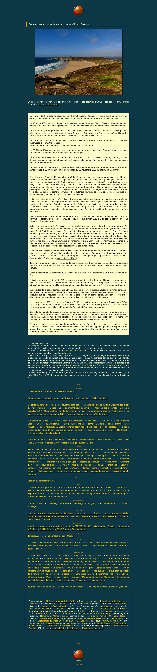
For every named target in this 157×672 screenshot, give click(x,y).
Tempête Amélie (35, 536)
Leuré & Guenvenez (112, 558)
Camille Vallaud (52, 433)
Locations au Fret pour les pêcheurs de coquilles (51, 487)
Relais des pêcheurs (49, 618)
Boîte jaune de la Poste (88, 562)
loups (62, 604)
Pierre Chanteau (104, 440)
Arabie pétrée (118, 411)
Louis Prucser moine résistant (78, 424)
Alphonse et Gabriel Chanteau (80, 440)
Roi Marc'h (122, 430)
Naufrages (32, 506)
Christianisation (66, 456)
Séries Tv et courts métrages (71, 587)
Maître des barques (46, 408)
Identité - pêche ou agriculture (96, 468)
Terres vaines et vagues (99, 411)
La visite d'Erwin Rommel (49, 424)
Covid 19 (64, 465)
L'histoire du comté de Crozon (42, 405)
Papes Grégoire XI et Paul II (100, 430)
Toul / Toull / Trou (36, 549)
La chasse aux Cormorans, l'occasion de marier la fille (54, 543)
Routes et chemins (65, 580)
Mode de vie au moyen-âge (72, 411)
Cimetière (85, 621)
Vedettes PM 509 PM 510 (78, 526)
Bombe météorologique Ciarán (59, 536)
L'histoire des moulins (38, 555)
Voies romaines (83, 398)
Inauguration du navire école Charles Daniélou (50, 513)
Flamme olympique (118, 587)
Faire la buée (122, 574)
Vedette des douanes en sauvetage (45, 526)
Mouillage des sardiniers (39, 497)
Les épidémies (59, 452)
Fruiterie (43, 562)
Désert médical (62, 577)
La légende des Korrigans (115, 543)
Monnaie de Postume (63, 398)
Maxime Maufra (122, 440)
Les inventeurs (72, 468)
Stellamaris (99, 526)
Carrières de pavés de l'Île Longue (98, 577)
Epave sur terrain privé (92, 628)
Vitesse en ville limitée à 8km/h (90, 580)
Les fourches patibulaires (70, 405)
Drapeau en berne (119, 546)
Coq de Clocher (95, 555)
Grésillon (62, 516)
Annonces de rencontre (50, 468)
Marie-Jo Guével (35, 440)
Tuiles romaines (99, 398)
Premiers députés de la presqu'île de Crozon (87, 414)
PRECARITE (72, 621)
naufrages (45, 606)
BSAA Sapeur (63, 529)
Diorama (75, 577)
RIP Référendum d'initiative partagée (58, 462)
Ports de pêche (60, 497)
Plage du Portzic (102, 623)
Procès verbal (110, 462)
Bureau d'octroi (109, 621)
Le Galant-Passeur (91, 543)
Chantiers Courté (36, 577)
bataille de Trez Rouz (66, 258)
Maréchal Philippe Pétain (86, 421)
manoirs (108, 611)
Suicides (32, 474)
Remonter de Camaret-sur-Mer (54, 616)
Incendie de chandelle (100, 471)
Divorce (114, 456)
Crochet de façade (118, 616)
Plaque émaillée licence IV (62, 562)
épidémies (90, 327)
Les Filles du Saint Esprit (52, 459)
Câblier (111, 526)
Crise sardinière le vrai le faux (113, 487)
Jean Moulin (106, 421)
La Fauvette (122, 516)
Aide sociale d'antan (82, 465)
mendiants (60, 608)
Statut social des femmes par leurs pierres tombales (52, 449)
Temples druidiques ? (64, 391)
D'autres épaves (36, 503)
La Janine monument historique (59, 494)
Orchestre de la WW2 (97, 587)
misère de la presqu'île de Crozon (103, 608)
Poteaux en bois (63, 565)
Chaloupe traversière (78, 516)
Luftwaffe (50, 623)
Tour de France (49, 465)
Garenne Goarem (80, 546)
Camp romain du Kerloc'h (39, 398)
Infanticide (112, 465)
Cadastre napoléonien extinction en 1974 (62, 558)
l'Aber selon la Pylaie (55, 628)
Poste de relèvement (96, 616)
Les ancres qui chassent (39, 519)
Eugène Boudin (86, 443)
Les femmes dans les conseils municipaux (98, 449)
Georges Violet (52, 443)
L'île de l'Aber (73, 628)
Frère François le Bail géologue (102, 427)
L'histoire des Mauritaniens (107, 490)
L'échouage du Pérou (58, 503)
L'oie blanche (121, 468)
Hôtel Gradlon (118, 618)
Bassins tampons (65, 613)
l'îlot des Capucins (73, 350)
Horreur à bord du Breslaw (89, 513)
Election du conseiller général (41, 481)
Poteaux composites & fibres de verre (91, 565)
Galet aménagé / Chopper (40, 391)
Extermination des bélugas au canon (45, 490)
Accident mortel (120, 471)
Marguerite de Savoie (38, 421)
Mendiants (99, 465)
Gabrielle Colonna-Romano (108, 424)
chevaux (33, 604)
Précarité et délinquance (90, 462)
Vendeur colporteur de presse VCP (99, 459)
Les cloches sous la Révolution (67, 555)
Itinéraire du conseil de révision (61, 601)
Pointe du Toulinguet (47, 104)
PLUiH (49, 577)
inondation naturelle (45, 613)
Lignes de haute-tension (107, 568)
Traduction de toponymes (40, 546)
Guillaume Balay (35, 433)
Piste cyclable (66, 626)
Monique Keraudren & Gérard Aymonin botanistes (60, 427)
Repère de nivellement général (74, 571)
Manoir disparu (92, 558)
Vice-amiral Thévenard (61, 421)
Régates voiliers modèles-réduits (72, 471)
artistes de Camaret (103, 613)
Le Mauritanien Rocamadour (78, 490)
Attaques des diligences (106, 408)
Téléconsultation (46, 471)
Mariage (79, 456)
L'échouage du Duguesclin (86, 503)
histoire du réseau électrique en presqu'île (73, 568)
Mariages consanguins (97, 456)
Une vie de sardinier (86, 487)
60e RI (85, 611)
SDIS (124, 608)
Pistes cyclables (99, 571)
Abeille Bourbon (47, 529)
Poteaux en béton (43, 565)
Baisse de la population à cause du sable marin (90, 452)
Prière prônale (73, 459)
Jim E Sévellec (36, 443)
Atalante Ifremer (79, 529)
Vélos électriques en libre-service (89, 618)
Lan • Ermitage (62, 546)
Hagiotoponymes (99, 546)
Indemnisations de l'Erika (115, 503)
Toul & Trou (51, 626)
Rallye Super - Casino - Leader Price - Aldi (93, 574)
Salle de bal (120, 604)
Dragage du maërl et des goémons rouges (107, 494)
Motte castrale (50, 411)
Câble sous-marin (109, 562)
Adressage (47, 568)
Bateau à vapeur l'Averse (102, 516)
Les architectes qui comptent (70, 430)
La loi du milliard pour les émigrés (75, 408)
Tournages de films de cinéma (42, 587)
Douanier (32, 471)
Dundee (81, 494)
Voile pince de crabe (46, 516)
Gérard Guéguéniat (55, 440)
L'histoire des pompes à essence (56, 574)
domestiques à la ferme (111, 601)
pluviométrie (106, 606)
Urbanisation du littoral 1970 (51, 621)
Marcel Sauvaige (69, 443)
